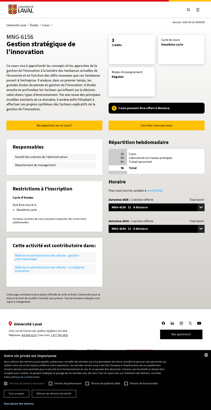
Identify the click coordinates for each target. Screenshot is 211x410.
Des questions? (181, 334)
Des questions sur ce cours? (54, 125)
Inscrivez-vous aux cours (157, 125)
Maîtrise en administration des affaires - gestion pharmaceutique (47, 257)
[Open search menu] (188, 9)
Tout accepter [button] (16, 393)
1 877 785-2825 (59, 335)
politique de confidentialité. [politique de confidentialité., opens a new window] (25, 377)
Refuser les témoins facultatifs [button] (54, 393)
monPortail (154, 190)
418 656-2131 (29, 335)
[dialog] (105, 380)
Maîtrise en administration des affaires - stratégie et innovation (50, 269)
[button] (19, 404)
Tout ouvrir (196, 199)
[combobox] (206, 355)
